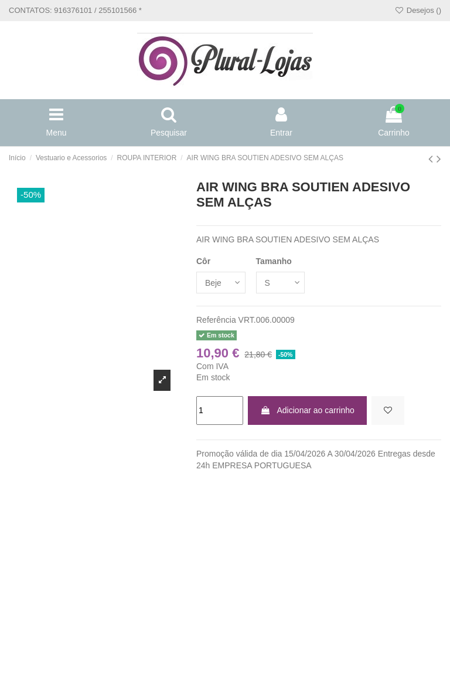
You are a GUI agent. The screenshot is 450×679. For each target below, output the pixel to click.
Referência (216, 320)
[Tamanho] (280, 282)
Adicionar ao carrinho (307, 410)
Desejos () (417, 10)
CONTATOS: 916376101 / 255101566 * (75, 10)
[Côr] (221, 282)
